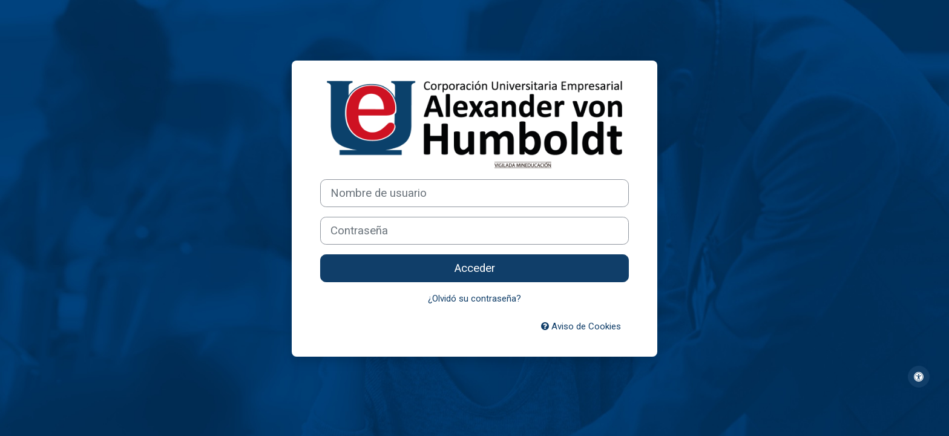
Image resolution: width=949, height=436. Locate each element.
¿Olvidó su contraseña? (474, 298)
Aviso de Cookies (581, 326)
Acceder (475, 268)
